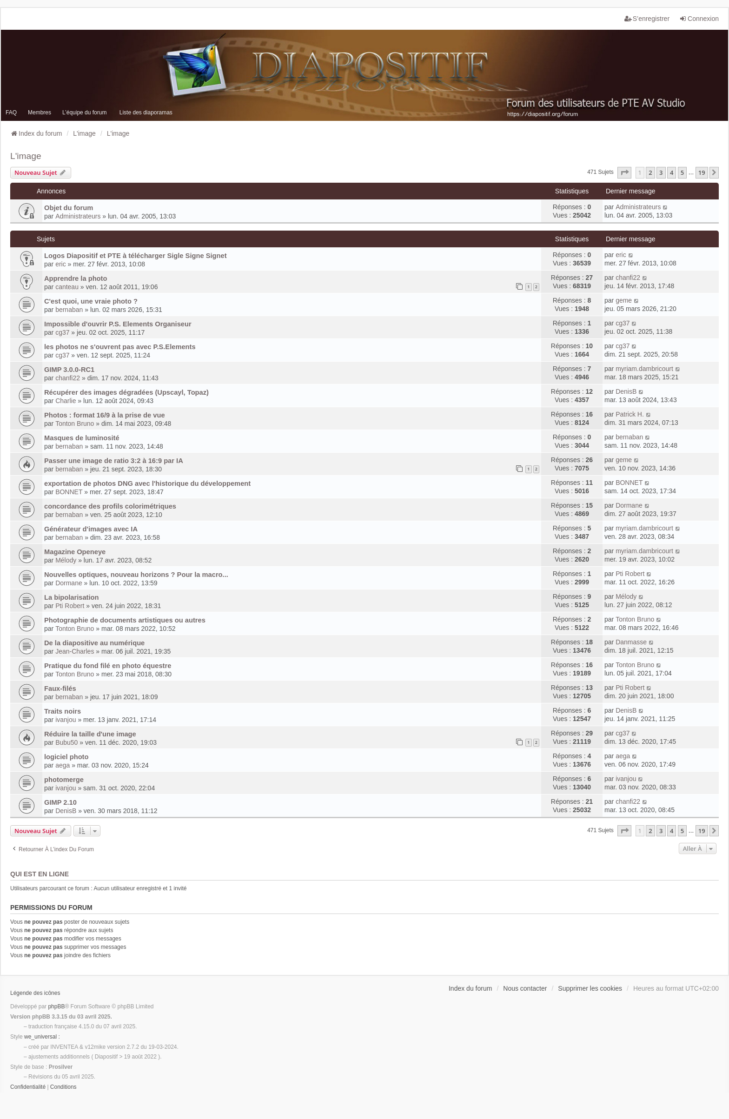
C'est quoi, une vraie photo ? (91, 301)
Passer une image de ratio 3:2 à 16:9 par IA (113, 460)
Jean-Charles (74, 651)
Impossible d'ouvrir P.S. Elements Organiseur (118, 324)
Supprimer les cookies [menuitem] (590, 988)
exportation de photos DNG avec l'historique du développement (147, 483)
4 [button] (671, 172)
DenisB (626, 391)
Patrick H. (630, 414)
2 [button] (650, 172)
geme (624, 300)
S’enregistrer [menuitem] (646, 18)
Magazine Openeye (75, 552)
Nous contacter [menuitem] (525, 988)
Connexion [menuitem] (699, 18)
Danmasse (631, 642)
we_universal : (42, 1036)
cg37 (62, 332)
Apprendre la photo (75, 278)
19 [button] (701, 172)
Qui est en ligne (39, 874)
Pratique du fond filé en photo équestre (107, 665)
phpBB (56, 1006)
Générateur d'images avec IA (91, 529)
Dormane (629, 505)
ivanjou (65, 719)
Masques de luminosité (81, 438)
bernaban (69, 309)
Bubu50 (66, 742)
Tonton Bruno (74, 423)
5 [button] (682, 172)
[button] (624, 172)
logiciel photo (66, 757)
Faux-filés (60, 688)
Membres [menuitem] (39, 112)
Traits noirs (62, 711)
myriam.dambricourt (644, 368)
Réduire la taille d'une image (90, 734)
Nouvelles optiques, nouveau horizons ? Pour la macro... (136, 574)
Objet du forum (68, 208)
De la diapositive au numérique (94, 643)
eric (60, 264)
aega (62, 765)
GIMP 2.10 (60, 802)
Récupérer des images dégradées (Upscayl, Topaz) (126, 392)
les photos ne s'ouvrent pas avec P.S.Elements (120, 347)
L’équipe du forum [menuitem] (84, 112)
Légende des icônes (35, 993)
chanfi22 (628, 277)
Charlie (65, 400)
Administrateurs (77, 216)
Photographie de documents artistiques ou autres (124, 620)
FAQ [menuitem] (11, 112)
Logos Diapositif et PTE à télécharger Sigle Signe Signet (135, 255)
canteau (67, 287)
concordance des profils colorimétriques (110, 506)
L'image (25, 156)
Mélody (65, 560)
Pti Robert (630, 573)
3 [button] (661, 172)
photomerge (64, 779)
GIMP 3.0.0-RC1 (69, 369)
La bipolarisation (71, 597)
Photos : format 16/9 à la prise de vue (104, 415)
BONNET (68, 492)
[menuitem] (28, 1087)
